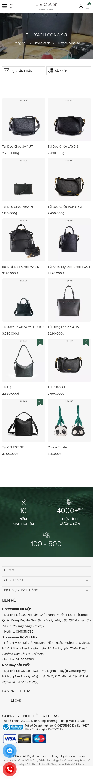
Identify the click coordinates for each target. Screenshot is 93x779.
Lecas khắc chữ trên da (71, 764)
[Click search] (11, 6)
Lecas (9, 570)
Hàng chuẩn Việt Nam (43, 764)
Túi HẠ (7, 387)
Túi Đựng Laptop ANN (63, 327)
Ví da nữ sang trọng (75, 760)
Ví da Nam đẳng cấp (51, 760)
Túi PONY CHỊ (57, 387)
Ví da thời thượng (28, 760)
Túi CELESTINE (13, 447)
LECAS (16, 700)
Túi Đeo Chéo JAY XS (63, 147)
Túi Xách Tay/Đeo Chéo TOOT (69, 267)
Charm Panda (57, 447)
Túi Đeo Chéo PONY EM (65, 207)
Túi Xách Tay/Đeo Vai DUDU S (23, 327)
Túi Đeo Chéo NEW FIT (18, 207)
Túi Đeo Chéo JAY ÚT (17, 147)
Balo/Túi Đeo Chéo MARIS (20, 267)
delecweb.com (75, 756)
